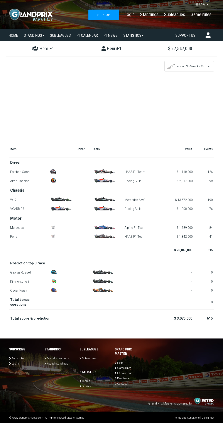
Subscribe (18, 358)
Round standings (57, 363)
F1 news (110, 35)
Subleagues (174, 14)
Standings (149, 14)
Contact (122, 383)
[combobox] (189, 66)
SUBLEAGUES (60, 35)
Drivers (86, 386)
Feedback (123, 378)
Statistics (133, 35)
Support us (185, 35)
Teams (86, 381)
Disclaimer (208, 417)
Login (129, 14)
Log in (15, 363)
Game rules (201, 14)
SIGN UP (103, 14)
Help (120, 362)
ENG (202, 4)
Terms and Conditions (187, 417)
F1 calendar (87, 35)
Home (13, 35)
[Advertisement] (111, 108)
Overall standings (58, 358)
